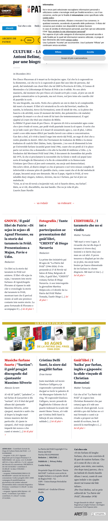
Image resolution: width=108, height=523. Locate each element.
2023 (70, 40)
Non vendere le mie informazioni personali (66, 491)
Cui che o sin (24, 26)
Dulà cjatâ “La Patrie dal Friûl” (50, 26)
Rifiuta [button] (58, 511)
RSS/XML (53, 457)
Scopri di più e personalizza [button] (74, 517)
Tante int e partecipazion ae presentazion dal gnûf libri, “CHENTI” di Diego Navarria (53, 234)
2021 (96, 40)
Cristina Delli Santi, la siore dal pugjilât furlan (52, 364)
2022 (83, 40)
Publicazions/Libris (79, 26)
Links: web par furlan (53, 30)
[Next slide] (103, 40)
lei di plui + (28, 309)
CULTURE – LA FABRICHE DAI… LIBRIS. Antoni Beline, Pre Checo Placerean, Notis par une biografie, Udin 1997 (53, 56)
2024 (56, 40)
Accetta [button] (90, 511)
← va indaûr (41, 203)
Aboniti (9, 28)
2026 (29, 40)
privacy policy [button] (72, 499)
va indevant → (66, 203)
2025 (42, 40)
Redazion (42, 457)
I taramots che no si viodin (88, 225)
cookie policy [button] (48, 477)
